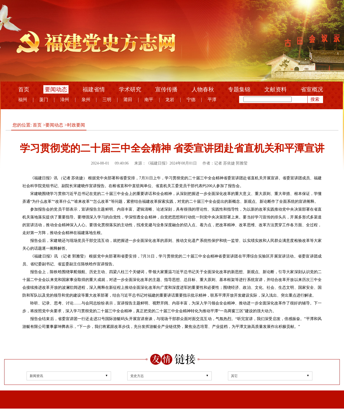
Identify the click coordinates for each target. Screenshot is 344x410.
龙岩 (169, 99)
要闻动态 (56, 89)
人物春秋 (203, 89)
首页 (23, 89)
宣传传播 (166, 89)
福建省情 (94, 89)
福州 (22, 99)
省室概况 (312, 89)
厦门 (43, 99)
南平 (148, 99)
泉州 (85, 99)
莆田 (127, 99)
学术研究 (130, 89)
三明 (106, 99)
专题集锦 (239, 89)
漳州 (64, 99)
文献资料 (275, 89)
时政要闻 (76, 125)
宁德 (191, 99)
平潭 (212, 99)
